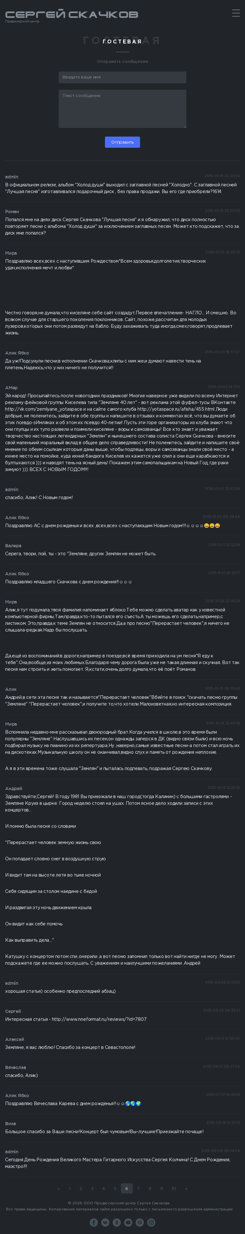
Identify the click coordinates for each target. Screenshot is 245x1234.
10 (174, 1188)
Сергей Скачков (122, 17)
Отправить (122, 142)
